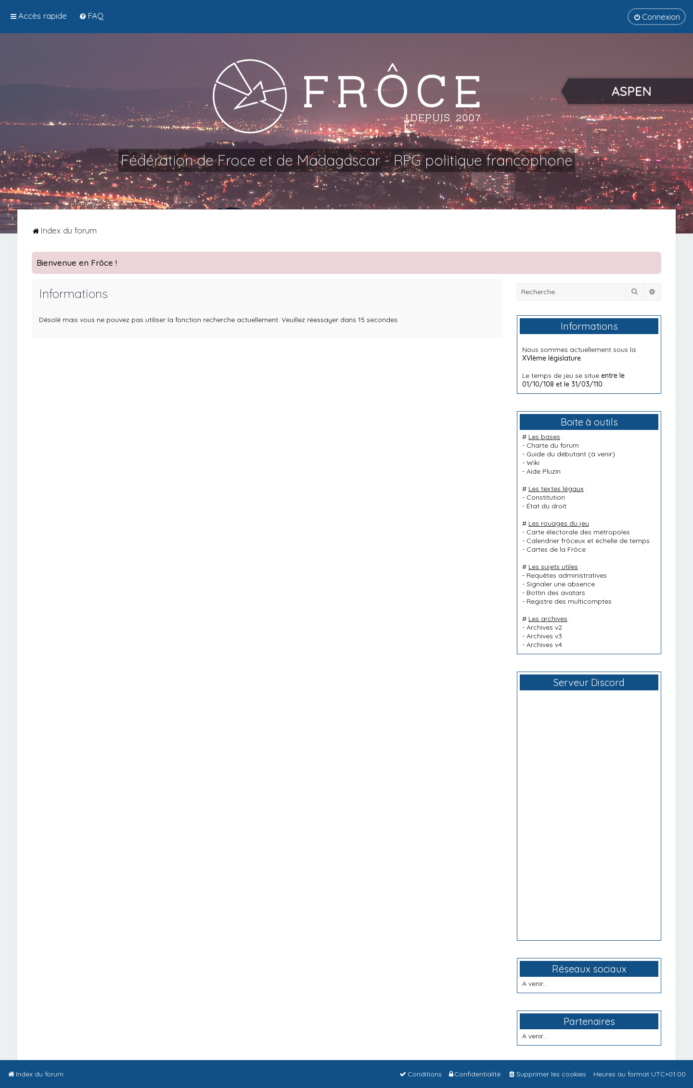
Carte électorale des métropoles (578, 532)
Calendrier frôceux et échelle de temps (588, 540)
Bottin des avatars (555, 592)
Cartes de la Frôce (556, 549)
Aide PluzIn (543, 471)
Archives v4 (544, 644)
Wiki (532, 462)
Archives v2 (544, 627)
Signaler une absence (560, 584)
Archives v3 (544, 636)
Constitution (545, 497)
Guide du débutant (556, 454)
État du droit (546, 506)
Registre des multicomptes (569, 601)
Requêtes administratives (566, 575)
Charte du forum (552, 445)
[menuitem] (91, 15)
